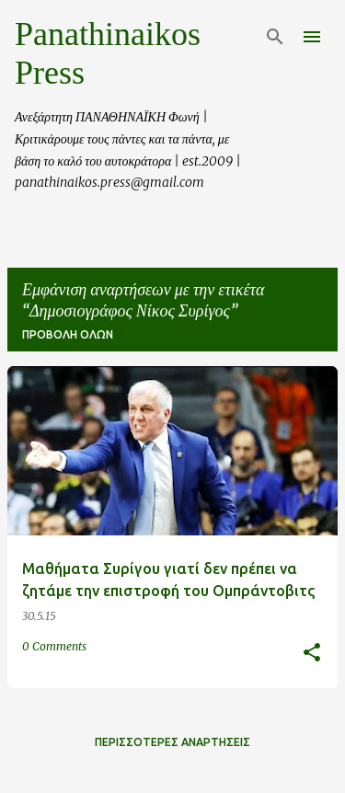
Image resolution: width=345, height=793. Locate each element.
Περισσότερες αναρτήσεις (172, 742)
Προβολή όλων (67, 334)
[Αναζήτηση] (275, 37)
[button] (312, 653)
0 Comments (54, 646)
